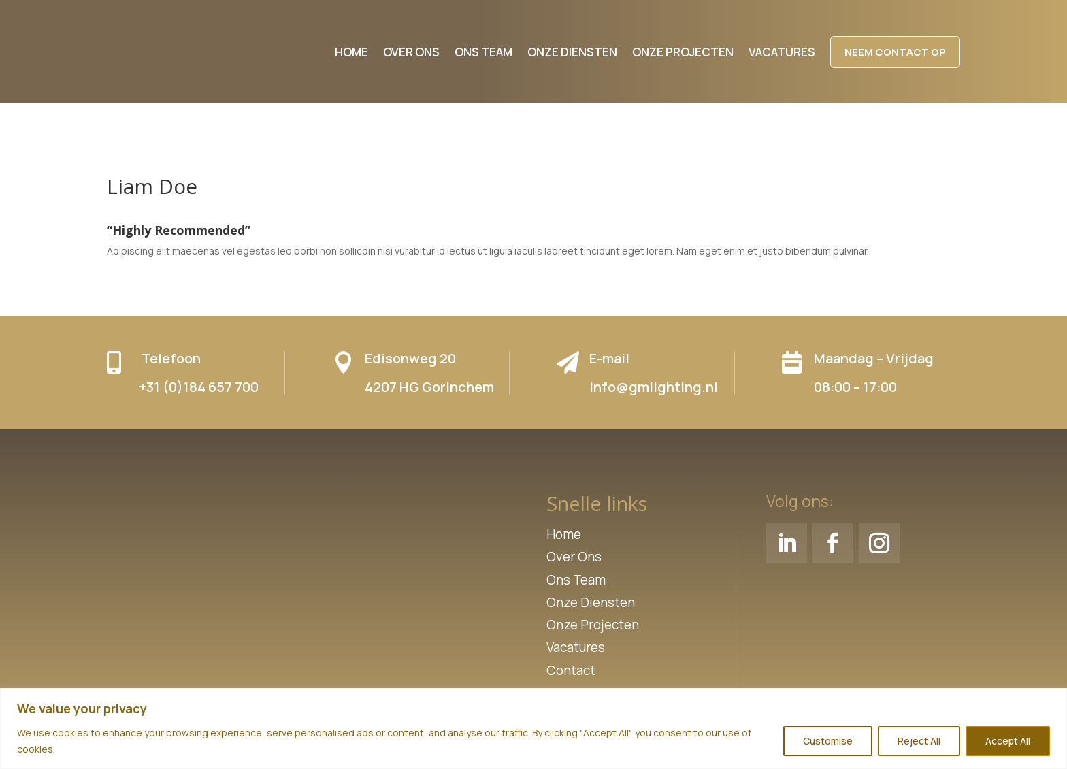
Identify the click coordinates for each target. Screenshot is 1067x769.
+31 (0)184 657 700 (199, 387)
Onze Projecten (592, 625)
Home (563, 534)
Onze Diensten (590, 602)
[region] (533, 728)
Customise (828, 740)
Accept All (1007, 740)
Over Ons (574, 557)
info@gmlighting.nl (653, 387)
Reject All (919, 740)
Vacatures (575, 647)
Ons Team (576, 580)
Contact (570, 670)
